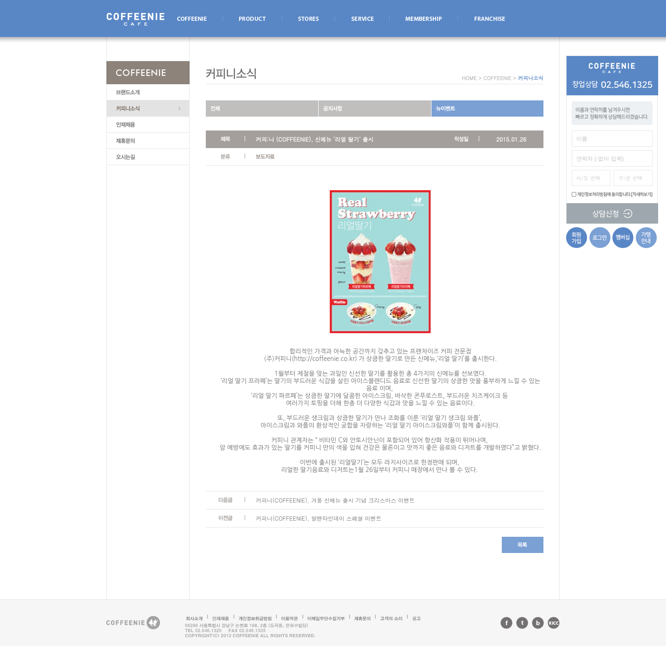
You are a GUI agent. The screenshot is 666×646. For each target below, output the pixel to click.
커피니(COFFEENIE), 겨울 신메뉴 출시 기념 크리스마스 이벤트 (335, 500)
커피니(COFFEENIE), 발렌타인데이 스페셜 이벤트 (319, 518)
